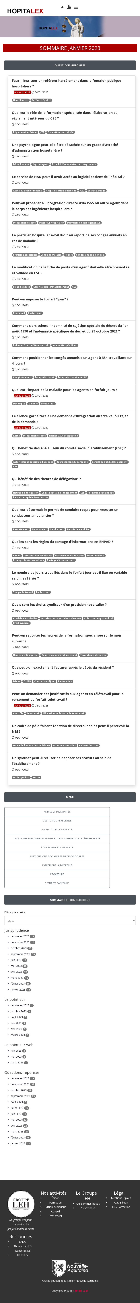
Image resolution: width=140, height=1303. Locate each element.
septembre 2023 (23, 954)
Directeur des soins (64, 745)
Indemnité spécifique (64, 345)
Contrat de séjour (44, 681)
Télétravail (33, 713)
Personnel (19, 313)
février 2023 (21, 983)
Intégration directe (24, 222)
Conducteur (57, 529)
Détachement (21, 164)
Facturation (65, 681)
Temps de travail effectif (72, 377)
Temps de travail (45, 377)
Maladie (33, 403)
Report (69, 254)
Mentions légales (121, 1198)
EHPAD (17, 555)
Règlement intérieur (25, 132)
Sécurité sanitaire (57, 883)
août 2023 (19, 1017)
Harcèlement (20, 100)
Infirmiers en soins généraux (83, 222)
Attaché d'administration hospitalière (74, 164)
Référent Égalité (41, 100)
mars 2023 (20, 977)
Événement (55, 1216)
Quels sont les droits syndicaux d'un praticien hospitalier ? (59, 604)
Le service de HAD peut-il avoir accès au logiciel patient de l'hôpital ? (68, 177)
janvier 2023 (21, 989)
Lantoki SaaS (80, 1290)
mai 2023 (19, 966)
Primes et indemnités (57, 811)
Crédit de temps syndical (98, 618)
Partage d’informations (61, 560)
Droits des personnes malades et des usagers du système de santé (57, 838)
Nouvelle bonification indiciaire (31, 745)
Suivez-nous (88, 1208)
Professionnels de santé (69, 555)
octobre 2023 (21, 948)
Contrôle (18, 713)
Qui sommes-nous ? (88, 1203)
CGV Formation (121, 1207)
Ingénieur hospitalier (51, 222)
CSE (42, 132)
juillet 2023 (20, 1108)
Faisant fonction (88, 745)
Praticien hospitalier (25, 254)
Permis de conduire (78, 529)
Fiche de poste (21, 286)
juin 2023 (19, 960)
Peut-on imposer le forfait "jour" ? (40, 299)
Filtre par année (14, 912)
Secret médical (95, 555)
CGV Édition (121, 1202)
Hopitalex (22, 1255)
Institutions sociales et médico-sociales (57, 856)
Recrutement (21, 529)
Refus (16, 435)
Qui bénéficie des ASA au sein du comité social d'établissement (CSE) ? (69, 448)
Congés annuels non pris (90, 254)
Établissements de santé (57, 847)
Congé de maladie (51, 254)
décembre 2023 (23, 936)
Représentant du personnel (73, 461)
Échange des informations (28, 560)
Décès (16, 681)
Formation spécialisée (61, 132)
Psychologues (40, 164)
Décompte (19, 403)
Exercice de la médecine (57, 865)
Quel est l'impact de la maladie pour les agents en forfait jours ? (64, 390)
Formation (55, 1202)
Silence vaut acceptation (63, 435)
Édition (55, 1198)
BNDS (22, 1241)
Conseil (55, 1211)
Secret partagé (96, 190)
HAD (82, 190)
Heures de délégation (25, 492)
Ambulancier (39, 529)
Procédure (57, 874)
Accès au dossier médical (27, 190)
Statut (36, 777)
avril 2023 (19, 971)
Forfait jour (35, 313)
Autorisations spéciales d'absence (33, 461)
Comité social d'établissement (51, 286)
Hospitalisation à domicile (61, 190)
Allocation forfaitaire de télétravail (64, 713)
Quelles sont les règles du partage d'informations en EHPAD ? (62, 541)
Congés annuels (22, 377)
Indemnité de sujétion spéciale (31, 345)
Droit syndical (21, 623)
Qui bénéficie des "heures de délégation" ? (46, 479)
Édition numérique (55, 1207)
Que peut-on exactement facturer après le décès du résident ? (63, 667)
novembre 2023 (23, 942)
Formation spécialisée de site (30, 497)
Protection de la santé (57, 829)
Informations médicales (38, 555)
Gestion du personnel (57, 820)
